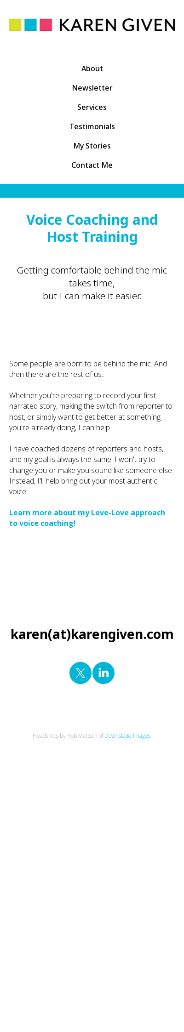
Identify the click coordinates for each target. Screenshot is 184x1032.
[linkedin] (103, 673)
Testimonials (92, 126)
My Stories (92, 146)
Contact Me (92, 165)
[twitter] (80, 673)
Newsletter (92, 88)
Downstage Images (127, 736)
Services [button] (92, 107)
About (92, 68)
